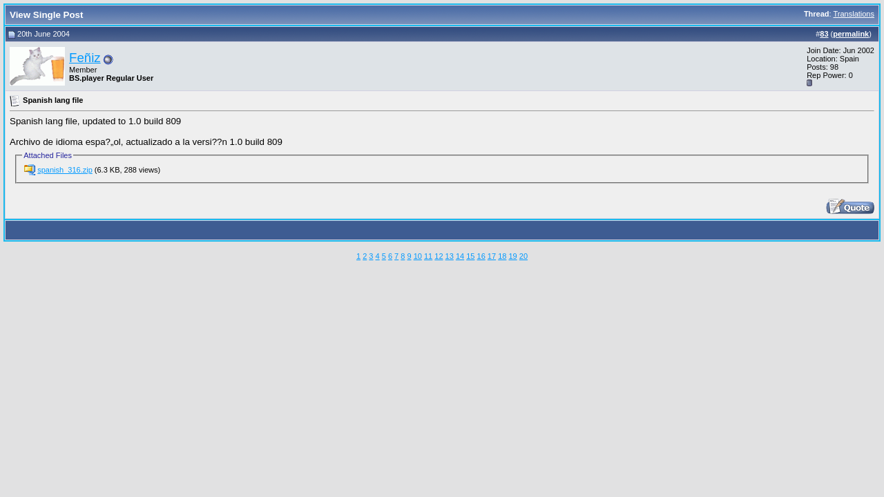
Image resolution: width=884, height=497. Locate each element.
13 (449, 256)
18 (502, 256)
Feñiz (85, 57)
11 (428, 256)
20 (523, 256)
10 (418, 256)
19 (512, 256)
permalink (851, 34)
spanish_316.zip (65, 170)
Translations (853, 14)
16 (481, 256)
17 (492, 256)
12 (438, 256)
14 (460, 256)
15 (470, 256)
